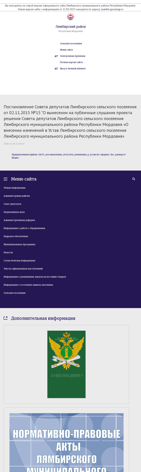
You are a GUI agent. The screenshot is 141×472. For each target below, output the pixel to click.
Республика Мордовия (70, 31)
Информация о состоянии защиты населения (28, 285)
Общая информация (15, 188)
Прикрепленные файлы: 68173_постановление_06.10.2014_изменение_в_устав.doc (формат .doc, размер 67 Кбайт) (69, 156)
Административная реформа (19, 220)
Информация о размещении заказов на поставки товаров (35, 277)
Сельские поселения (71, 43)
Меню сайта (66, 50)
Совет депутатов (12, 204)
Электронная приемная (72, 56)
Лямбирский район (70, 27)
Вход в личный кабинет (73, 68)
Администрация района (17, 196)
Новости (8, 252)
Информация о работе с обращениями (24, 228)
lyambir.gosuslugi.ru (112, 9)
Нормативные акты (14, 212)
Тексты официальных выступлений (23, 268)
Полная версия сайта (71, 62)
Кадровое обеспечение (16, 236)
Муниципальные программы (19, 244)
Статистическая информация (19, 260)
